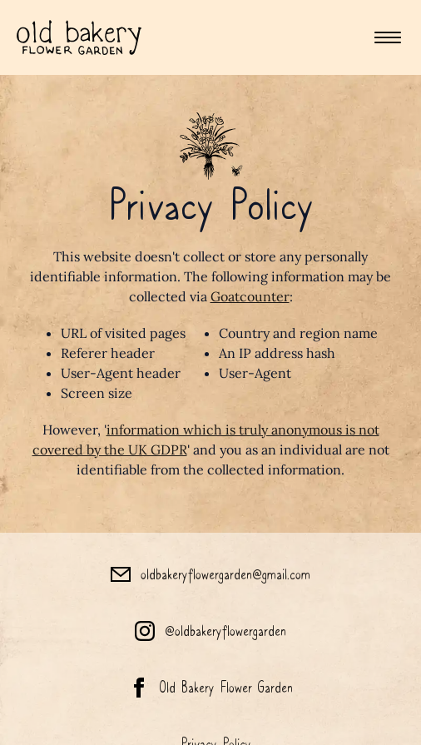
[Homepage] (79, 37)
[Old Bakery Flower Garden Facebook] (210, 687)
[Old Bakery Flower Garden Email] (210, 574)
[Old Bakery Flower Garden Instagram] (210, 631)
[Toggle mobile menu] (387, 37)
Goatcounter (250, 296)
